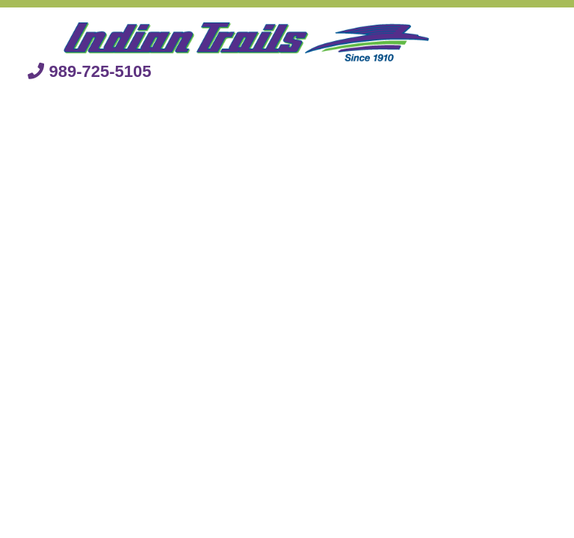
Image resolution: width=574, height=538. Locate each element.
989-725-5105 (89, 71)
